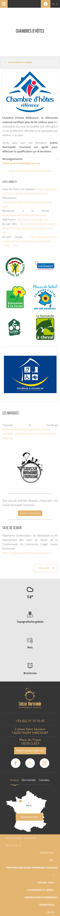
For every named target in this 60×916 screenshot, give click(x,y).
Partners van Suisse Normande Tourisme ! (32, 871)
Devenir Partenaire (30, 513)
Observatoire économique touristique (41, 901)
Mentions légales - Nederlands (21, 837)
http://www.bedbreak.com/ (33, 219)
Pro (51, 860)
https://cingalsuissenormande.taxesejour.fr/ (26, 553)
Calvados (44, 780)
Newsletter (47, 852)
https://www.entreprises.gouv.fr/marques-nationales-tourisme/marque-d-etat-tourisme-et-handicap (29, 434)
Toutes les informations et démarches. (30, 171)
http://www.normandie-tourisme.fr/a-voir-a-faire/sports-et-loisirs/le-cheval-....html (30, 241)
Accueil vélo (46, 882)
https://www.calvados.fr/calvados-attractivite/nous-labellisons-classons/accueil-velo (30, 228)
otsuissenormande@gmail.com (21, 163)
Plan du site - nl (13, 845)
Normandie (29, 780)
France (14, 780)
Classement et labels (40, 889)
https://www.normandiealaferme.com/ (24, 215)
